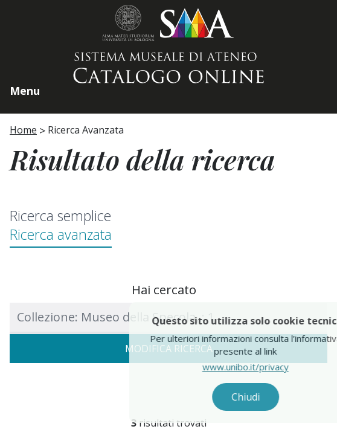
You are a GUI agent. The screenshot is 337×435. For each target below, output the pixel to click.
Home (23, 130)
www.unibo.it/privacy (257, 367)
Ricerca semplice (60, 215)
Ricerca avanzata (61, 234)
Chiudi (257, 397)
